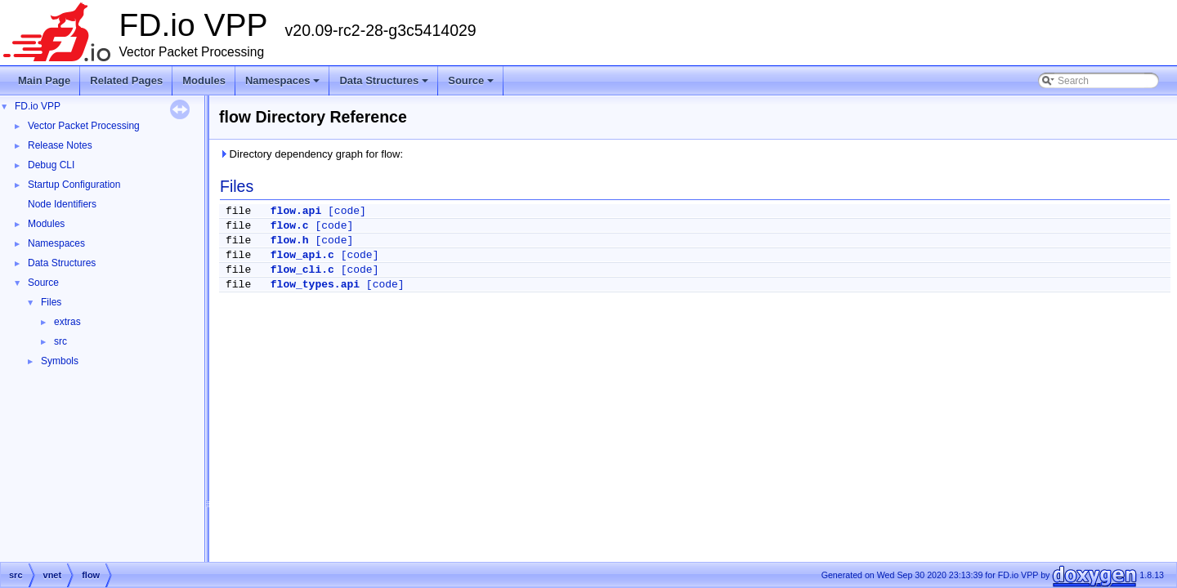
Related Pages (126, 80)
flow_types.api (315, 284)
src (60, 341)
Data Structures (385, 85)
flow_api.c (302, 255)
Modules (204, 80)
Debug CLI (51, 165)
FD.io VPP (37, 106)
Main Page (44, 80)
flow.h (290, 240)
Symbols (59, 361)
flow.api (296, 211)
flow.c (290, 226)
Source (472, 85)
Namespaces (284, 85)
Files (51, 302)
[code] (347, 211)
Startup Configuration (74, 184)
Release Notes (60, 145)
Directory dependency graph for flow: (311, 154)
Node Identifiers (62, 204)
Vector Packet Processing (84, 125)
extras (67, 321)
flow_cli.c (302, 270)
